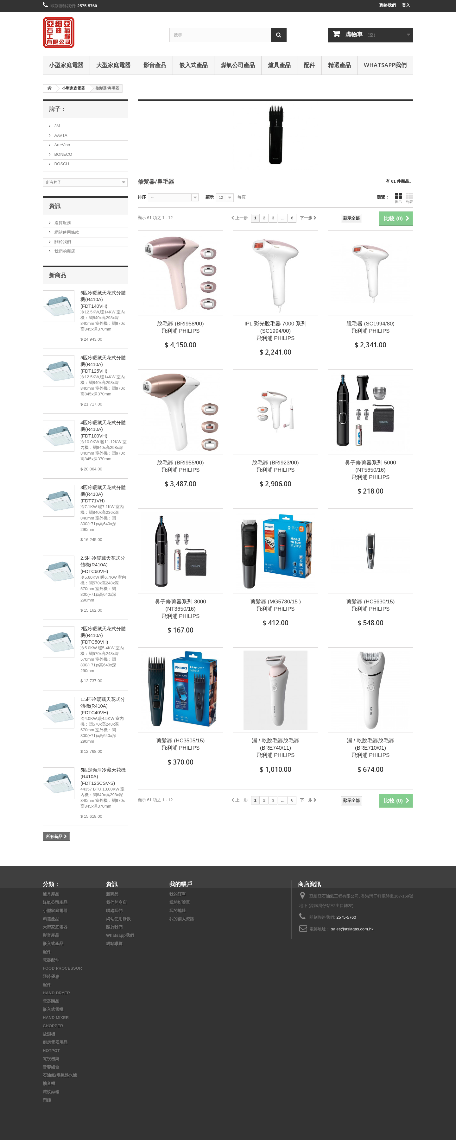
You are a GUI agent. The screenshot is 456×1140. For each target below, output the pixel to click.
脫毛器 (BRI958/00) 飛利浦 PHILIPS (180, 327)
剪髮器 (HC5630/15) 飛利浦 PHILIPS (370, 605)
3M (56, 125)
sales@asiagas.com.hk (352, 929)
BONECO (62, 154)
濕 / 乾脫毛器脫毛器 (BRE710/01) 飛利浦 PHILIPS (370, 748)
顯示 (210, 197)
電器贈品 (51, 1001)
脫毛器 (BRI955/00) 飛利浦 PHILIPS (180, 466)
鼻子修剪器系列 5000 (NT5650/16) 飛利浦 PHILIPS (370, 470)
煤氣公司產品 (238, 65)
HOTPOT (51, 1050)
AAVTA (60, 135)
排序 (142, 197)
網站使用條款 (66, 232)
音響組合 (51, 1067)
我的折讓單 (179, 902)
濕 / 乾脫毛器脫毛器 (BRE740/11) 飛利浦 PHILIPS (275, 748)
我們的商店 (64, 251)
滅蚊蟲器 (51, 1091)
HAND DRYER (56, 993)
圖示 (398, 198)
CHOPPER (53, 1025)
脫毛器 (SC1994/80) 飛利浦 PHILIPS (370, 327)
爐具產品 (279, 65)
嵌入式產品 (193, 65)
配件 (309, 65)
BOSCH (61, 163)
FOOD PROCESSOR (62, 968)
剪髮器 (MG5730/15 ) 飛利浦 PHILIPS (275, 605)
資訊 (54, 206)
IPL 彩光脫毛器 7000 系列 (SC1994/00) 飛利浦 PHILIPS (275, 331)
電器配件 (51, 960)
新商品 (57, 275)
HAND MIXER (56, 1017)
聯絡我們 (387, 5)
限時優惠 (51, 976)
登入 (406, 5)
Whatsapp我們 (385, 65)
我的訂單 (177, 894)
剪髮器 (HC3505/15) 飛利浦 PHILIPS (180, 744)
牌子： (57, 109)
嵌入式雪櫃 (53, 1009)
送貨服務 (62, 222)
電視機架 (51, 1058)
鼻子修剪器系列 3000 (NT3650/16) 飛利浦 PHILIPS (180, 609)
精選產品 (339, 65)
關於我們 (62, 241)
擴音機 (49, 1083)
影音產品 (154, 65)
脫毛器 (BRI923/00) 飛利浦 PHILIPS (275, 466)
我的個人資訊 (181, 918)
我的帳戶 (180, 884)
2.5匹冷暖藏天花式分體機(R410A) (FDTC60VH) (102, 564)
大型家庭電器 (113, 65)
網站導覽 (114, 943)
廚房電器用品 (55, 1042)
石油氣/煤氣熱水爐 (60, 1075)
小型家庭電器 (66, 65)
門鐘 (47, 1100)
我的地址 (177, 910)
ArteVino (61, 144)
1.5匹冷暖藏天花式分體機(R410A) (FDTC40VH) (102, 705)
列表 (409, 198)
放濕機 (49, 1034)
